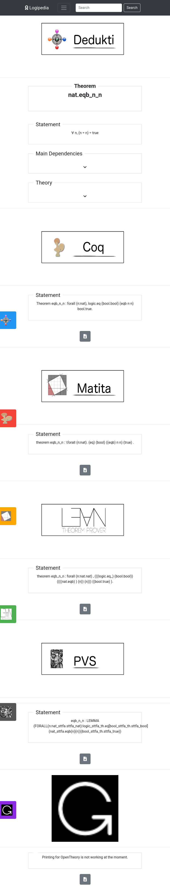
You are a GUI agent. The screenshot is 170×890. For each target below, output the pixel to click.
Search (132, 8)
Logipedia (37, 7)
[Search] (99, 8)
